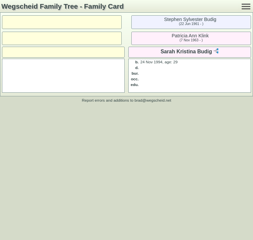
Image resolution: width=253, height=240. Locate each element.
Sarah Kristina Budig (186, 51)
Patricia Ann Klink (190, 35)
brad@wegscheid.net (152, 100)
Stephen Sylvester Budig (190, 19)
